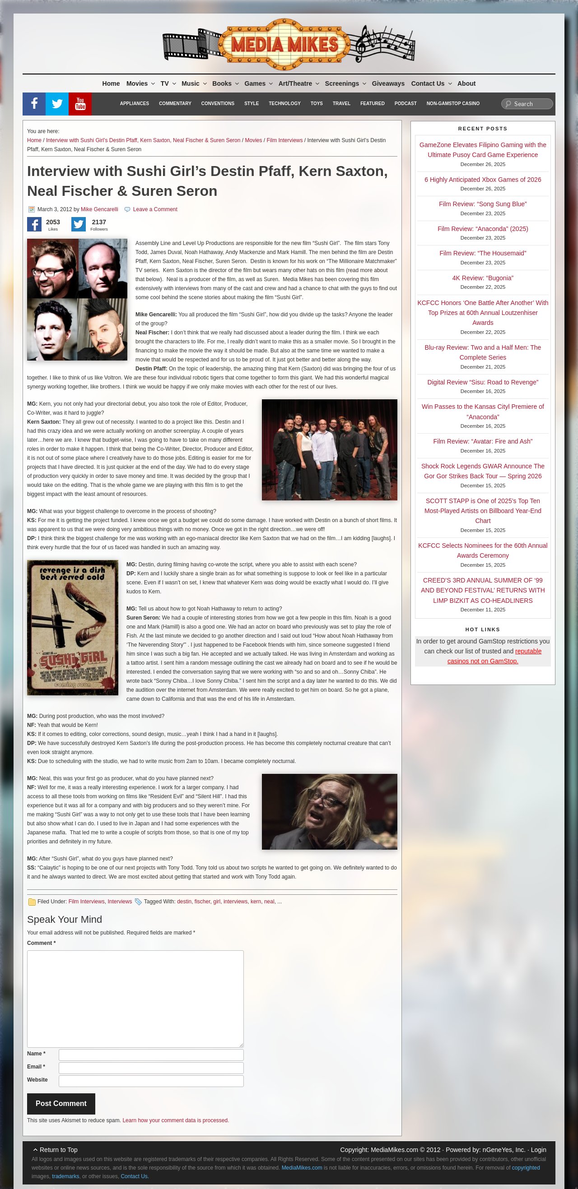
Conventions (217, 103)
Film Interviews (285, 140)
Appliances (134, 103)
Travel (341, 103)
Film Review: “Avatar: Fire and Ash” (483, 441)
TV (169, 83)
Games (260, 83)
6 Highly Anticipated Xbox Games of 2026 (482, 179)
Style (251, 103)
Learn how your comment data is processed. (175, 1120)
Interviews (119, 901)
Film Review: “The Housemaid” (482, 253)
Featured (372, 103)
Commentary (175, 103)
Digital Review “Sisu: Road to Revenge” (483, 382)
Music (195, 83)
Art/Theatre (300, 83)
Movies (141, 83)
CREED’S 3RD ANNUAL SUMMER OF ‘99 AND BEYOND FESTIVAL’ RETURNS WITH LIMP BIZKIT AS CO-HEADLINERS (483, 590)
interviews (235, 901)
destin (184, 901)
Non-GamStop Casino (453, 103)
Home (111, 83)
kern (256, 901)
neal (269, 901)
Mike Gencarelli (99, 209)
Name (36, 1053)
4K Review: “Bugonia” (482, 278)
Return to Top (59, 1149)
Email (36, 1067)
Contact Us (432, 83)
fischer (202, 901)
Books (226, 83)
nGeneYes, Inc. (504, 1149)
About (466, 83)
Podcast (406, 103)
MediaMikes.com (394, 1149)
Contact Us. (135, 1176)
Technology (285, 103)
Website (37, 1080)
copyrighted (526, 1168)
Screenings (346, 83)
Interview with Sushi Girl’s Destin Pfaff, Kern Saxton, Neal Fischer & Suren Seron (143, 140)
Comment (41, 943)
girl (216, 901)
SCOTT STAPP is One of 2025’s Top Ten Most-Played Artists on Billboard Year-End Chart (482, 511)
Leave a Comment (155, 209)
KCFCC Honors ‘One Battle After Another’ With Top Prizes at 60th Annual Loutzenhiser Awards (482, 313)
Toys (317, 103)
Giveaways (388, 83)
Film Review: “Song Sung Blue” (483, 204)
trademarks (65, 1176)
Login (538, 1149)
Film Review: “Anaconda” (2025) (483, 228)
